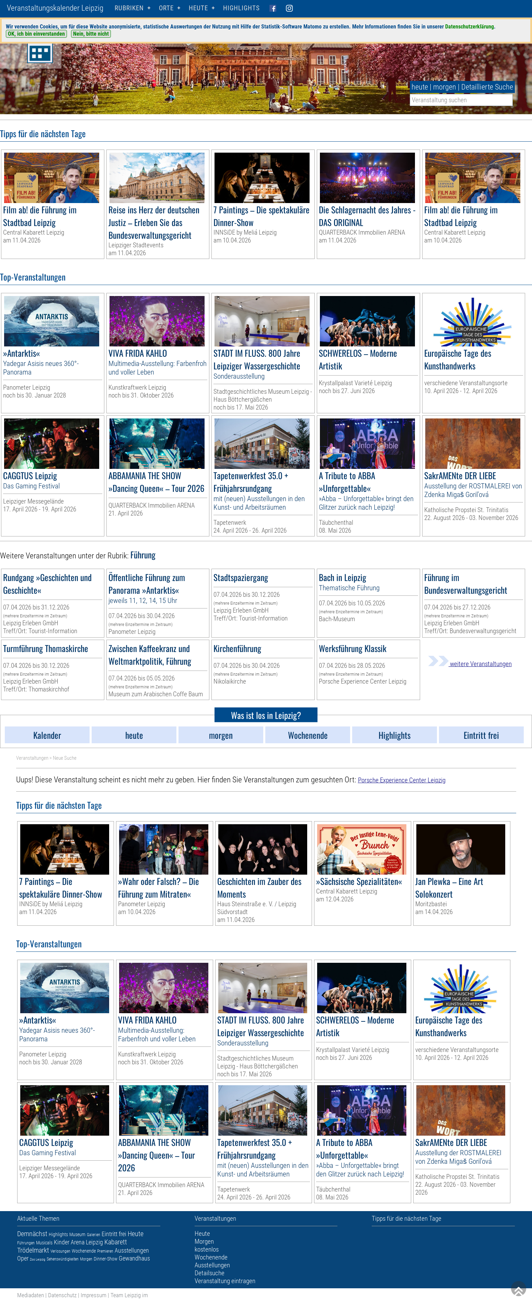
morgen (444, 87)
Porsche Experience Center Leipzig (402, 780)
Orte (166, 8)
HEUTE (198, 8)
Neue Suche (65, 758)
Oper (22, 1258)
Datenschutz (62, 1295)
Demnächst (32, 1234)
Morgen (86, 1259)
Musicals (44, 1242)
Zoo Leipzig (37, 1259)
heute (420, 87)
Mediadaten (30, 1295)
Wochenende (84, 1251)
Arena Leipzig (87, 1242)
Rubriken (129, 8)
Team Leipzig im (129, 1295)
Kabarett (115, 1242)
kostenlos (207, 1249)
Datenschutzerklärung (469, 26)
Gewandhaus (134, 1258)
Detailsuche (209, 1273)
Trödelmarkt (33, 1250)
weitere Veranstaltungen (470, 664)
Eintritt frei (114, 1234)
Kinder (61, 1242)
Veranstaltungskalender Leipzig (55, 8)
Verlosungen (60, 1251)
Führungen (26, 1243)
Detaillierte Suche (487, 87)
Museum (77, 1234)
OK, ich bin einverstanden (36, 34)
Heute (135, 1234)
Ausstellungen (132, 1250)
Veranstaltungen (32, 758)
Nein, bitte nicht (91, 34)
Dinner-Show (105, 1259)
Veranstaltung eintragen (225, 1281)
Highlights (241, 8)
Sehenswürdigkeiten (63, 1259)
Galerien (93, 1234)
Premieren (105, 1251)
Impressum (93, 1295)
